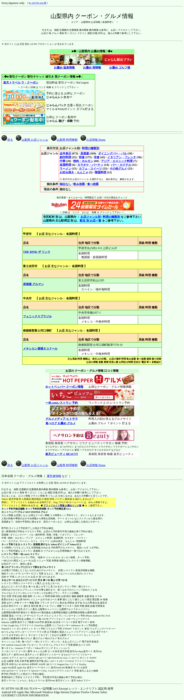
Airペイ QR (45, 657)
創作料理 (65, 157)
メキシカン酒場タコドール (40, 348)
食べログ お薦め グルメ (60, 423)
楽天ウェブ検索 (25, 622)
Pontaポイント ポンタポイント (17, 628)
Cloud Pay (39, 625)
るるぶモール (8, 580)
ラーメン (65, 168)
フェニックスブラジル (37, 316)
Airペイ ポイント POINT (83, 657)
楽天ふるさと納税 (88, 670)
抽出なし (65, 184)
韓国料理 (100, 172)
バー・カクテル (121, 164)
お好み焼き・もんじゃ (74, 172)
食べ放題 (93, 184)
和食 (82, 157)
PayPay (82, 664)
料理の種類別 (90, 148)
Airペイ (23, 657)
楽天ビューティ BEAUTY (61, 454)
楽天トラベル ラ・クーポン (20, 82)
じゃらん (22, 680)
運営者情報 (54, 476)
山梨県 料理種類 (64, 139)
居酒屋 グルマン (33, 284)
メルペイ (69, 670)
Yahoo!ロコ (75, 544)
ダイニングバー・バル (112, 153)
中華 (62, 161)
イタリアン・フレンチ (121, 157)
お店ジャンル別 (90, 216)
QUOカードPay (39, 670)
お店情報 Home (92, 139)
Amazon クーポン (24, 648)
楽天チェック (32, 654)
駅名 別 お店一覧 (90, 220)
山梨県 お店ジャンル (32, 139)
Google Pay (13, 625)
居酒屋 (84, 153)
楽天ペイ (88, 651)
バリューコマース (80, 619)
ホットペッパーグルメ (13, 512)
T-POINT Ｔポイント (73, 628)
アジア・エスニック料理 (117, 161)
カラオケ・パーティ (90, 164)
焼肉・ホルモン (83, 161)
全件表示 (65, 153)
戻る (7, 139)
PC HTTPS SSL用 (37, 3)
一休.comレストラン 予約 (61, 402)
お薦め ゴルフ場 (119, 67)
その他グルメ (118, 168)
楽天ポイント (63, 680)
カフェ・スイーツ (90, 168)
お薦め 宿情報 (92, 67)
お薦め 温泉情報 (64, 67)
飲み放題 (79, 184)
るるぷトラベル (36, 680)
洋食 (97, 157)
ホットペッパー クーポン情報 (64, 386)
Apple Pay (21, 667)
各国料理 (65, 164)
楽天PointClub (58, 667)
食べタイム (7, 648)
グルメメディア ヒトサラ (61, 418)
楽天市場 (64, 651)
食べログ (6, 567)
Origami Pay (63, 664)
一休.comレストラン (28, 554)
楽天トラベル (8, 680)
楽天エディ (7, 654)
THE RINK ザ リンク (36, 251)
